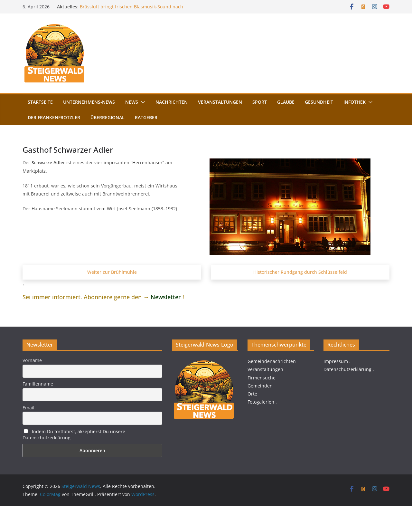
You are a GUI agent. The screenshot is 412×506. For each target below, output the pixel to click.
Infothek (354, 102)
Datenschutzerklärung (347, 369)
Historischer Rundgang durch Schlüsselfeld (300, 272)
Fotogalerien (261, 402)
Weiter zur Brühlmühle (112, 272)
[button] (141, 102)
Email (28, 408)
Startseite (40, 102)
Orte (252, 394)
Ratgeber (146, 117)
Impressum (335, 361)
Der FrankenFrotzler (54, 117)
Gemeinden (260, 386)
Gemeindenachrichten (272, 361)
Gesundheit (319, 102)
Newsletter (166, 297)
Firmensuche (262, 378)
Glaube (286, 102)
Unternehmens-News (89, 102)
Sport (259, 102)
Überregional (107, 117)
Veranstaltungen (220, 102)
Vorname (32, 360)
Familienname (38, 384)
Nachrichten (171, 102)
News (131, 102)
